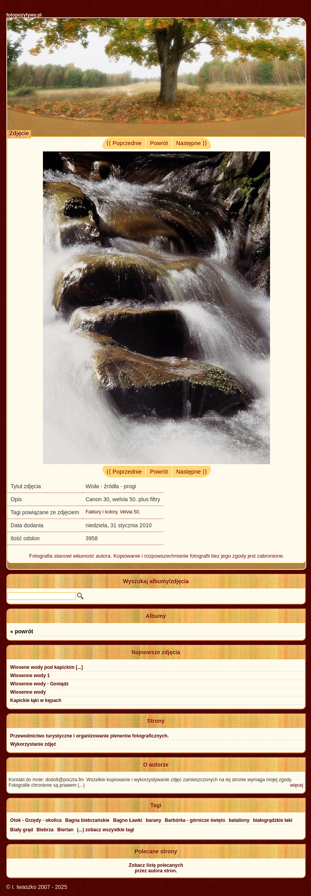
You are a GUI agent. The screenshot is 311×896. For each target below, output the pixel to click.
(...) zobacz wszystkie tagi (105, 830)
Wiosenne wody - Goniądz (39, 684)
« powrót (21, 631)
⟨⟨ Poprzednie (124, 143)
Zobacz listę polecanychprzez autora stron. (156, 868)
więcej (296, 785)
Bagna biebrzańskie (87, 820)
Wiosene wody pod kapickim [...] (46, 667)
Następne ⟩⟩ (191, 143)
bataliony (239, 820)
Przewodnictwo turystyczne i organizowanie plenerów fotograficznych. (89, 736)
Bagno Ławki (127, 820)
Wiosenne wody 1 (30, 675)
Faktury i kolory (101, 512)
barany (153, 820)
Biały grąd (21, 830)
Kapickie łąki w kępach (35, 700)
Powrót (159, 143)
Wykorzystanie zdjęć (33, 744)
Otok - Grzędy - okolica (36, 820)
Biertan (65, 830)
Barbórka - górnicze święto (195, 820)
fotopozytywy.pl (24, 15)
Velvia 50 (129, 512)
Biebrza (45, 830)
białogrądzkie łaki (272, 820)
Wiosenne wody (28, 692)
